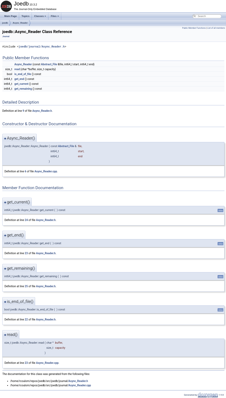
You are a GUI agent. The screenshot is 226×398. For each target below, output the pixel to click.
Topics (25, 16)
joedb (5, 23)
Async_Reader (20, 23)
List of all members (216, 28)
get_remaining (23, 88)
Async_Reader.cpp (46, 171)
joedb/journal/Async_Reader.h (42, 46)
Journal (5, 36)
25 (26, 286)
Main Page (10, 16)
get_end (19, 78)
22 (26, 319)
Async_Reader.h (42, 110)
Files (55, 16)
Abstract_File (49, 64)
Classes (40, 16)
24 (26, 220)
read (17, 69)
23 (26, 253)
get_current (21, 83)
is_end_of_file (22, 74)
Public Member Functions (194, 28)
